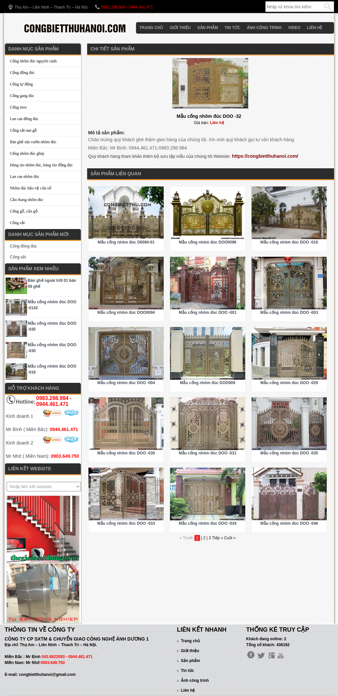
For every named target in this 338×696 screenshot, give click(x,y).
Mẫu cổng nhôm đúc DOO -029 (289, 383)
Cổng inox (18, 107)
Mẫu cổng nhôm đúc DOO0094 (126, 312)
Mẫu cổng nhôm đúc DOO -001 (208, 312)
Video (294, 27)
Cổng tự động (21, 84)
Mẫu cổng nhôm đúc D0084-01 (126, 242)
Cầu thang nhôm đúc (26, 199)
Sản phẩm (207, 27)
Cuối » (230, 538)
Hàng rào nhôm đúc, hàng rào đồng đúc (41, 165)
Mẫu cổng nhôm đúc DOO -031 (208, 453)
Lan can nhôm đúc (24, 176)
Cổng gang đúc (22, 95)
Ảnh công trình (264, 27)
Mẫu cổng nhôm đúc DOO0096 (207, 242)
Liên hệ (314, 27)
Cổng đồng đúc (22, 72)
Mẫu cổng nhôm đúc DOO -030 (126, 453)
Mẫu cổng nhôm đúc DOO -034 (208, 523)
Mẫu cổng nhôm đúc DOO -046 (289, 523)
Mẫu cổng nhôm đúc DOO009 (207, 383)
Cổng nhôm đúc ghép (27, 153)
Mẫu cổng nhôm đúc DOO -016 (289, 242)
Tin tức (232, 27)
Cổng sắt (17, 222)
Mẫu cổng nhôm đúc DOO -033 (126, 523)
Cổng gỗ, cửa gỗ (24, 211)
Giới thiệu (180, 27)
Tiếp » (218, 538)
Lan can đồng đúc (24, 118)
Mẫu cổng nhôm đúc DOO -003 (289, 312)
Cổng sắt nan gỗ (23, 130)
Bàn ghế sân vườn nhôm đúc (33, 142)
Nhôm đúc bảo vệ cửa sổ (30, 188)
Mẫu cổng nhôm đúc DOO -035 (289, 453)
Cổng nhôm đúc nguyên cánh (33, 61)
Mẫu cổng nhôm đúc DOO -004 (126, 383)
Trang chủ (151, 27)
